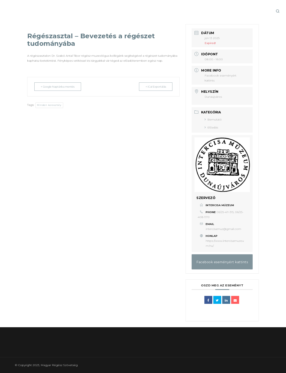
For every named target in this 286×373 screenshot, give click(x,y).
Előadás (211, 127)
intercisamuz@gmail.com (223, 229)
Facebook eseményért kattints (222, 262)
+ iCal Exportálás (155, 86)
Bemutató (213, 119)
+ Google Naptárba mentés (58, 86)
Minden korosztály (49, 105)
